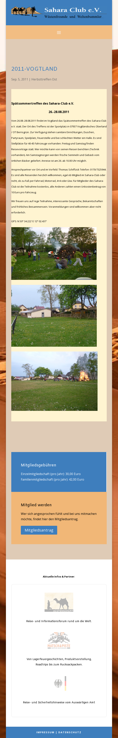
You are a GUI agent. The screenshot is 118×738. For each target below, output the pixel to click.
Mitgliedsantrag (39, 530)
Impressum (45, 732)
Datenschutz (69, 732)
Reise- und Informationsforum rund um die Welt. (59, 621)
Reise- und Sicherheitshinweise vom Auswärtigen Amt (59, 702)
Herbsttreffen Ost (44, 79)
